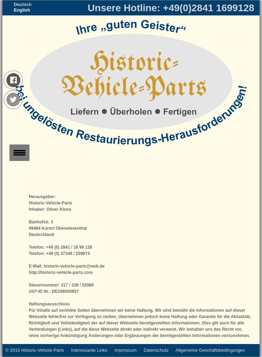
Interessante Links (89, 350)
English (22, 10)
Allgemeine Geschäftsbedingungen (210, 350)
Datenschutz (156, 350)
